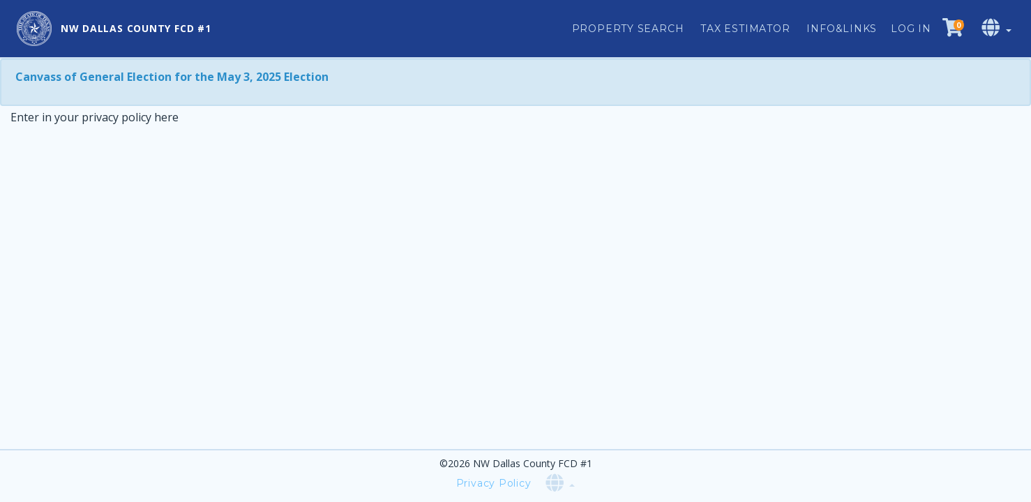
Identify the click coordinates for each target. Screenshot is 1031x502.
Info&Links (841, 28)
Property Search (628, 28)
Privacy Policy (494, 483)
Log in (911, 28)
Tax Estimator (745, 28)
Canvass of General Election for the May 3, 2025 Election (172, 76)
